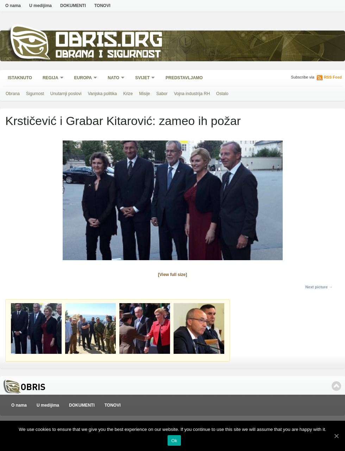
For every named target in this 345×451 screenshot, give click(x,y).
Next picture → (319, 287)
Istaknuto (20, 77)
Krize (128, 93)
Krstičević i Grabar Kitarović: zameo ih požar (123, 120)
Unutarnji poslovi (66, 93)
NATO (114, 78)
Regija (51, 78)
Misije (144, 93)
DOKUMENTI (73, 5)
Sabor (162, 93)
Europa (83, 78)
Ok (174, 440)
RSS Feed (333, 77)
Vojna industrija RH (192, 93)
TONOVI (102, 5)
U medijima (40, 5)
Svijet (143, 78)
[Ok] (336, 435)
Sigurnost (35, 93)
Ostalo (222, 93)
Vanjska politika (102, 93)
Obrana (13, 93)
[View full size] (172, 274)
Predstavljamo (184, 77)
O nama (13, 5)
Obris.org (109, 41)
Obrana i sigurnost (108, 55)
